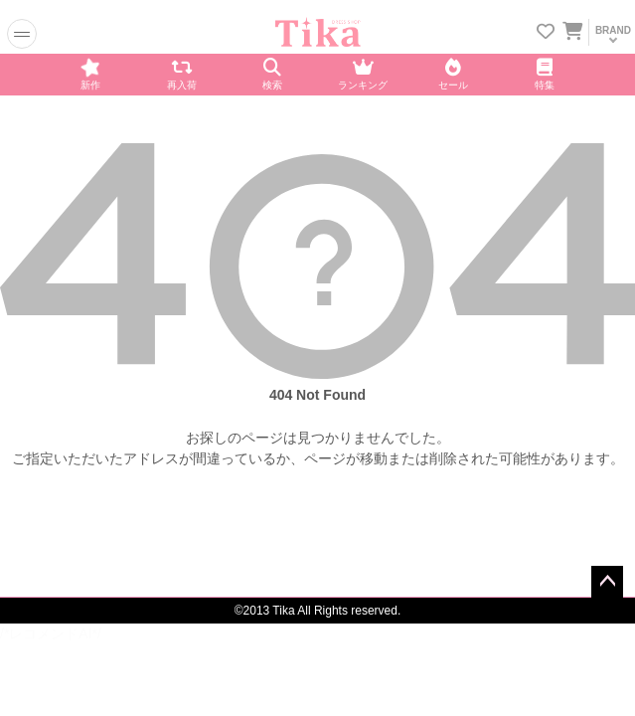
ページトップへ (607, 582)
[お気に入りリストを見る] (545, 33)
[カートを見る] (571, 28)
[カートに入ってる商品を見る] (572, 33)
